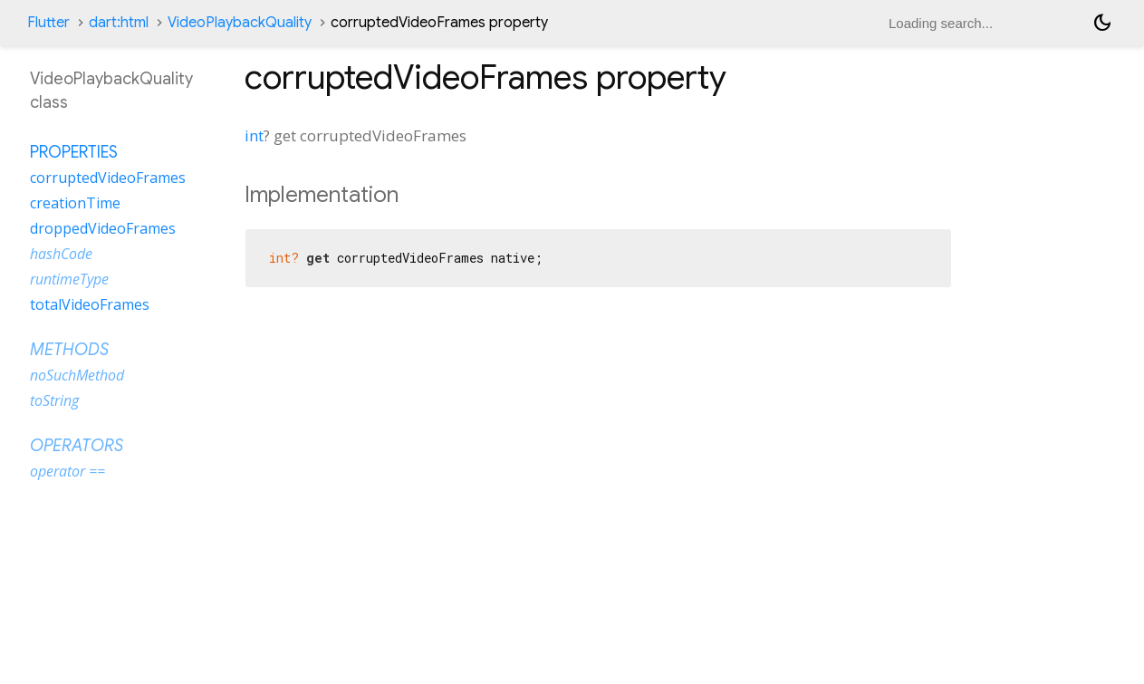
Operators (76, 446)
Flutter (48, 23)
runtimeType (69, 279)
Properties (74, 152)
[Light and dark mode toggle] (1102, 22)
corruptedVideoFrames (108, 178)
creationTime (75, 203)
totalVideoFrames (89, 304)
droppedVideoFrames (103, 228)
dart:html (119, 23)
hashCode (61, 254)
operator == (67, 471)
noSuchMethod (77, 375)
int (254, 135)
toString (54, 400)
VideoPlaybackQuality (240, 23)
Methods (69, 350)
